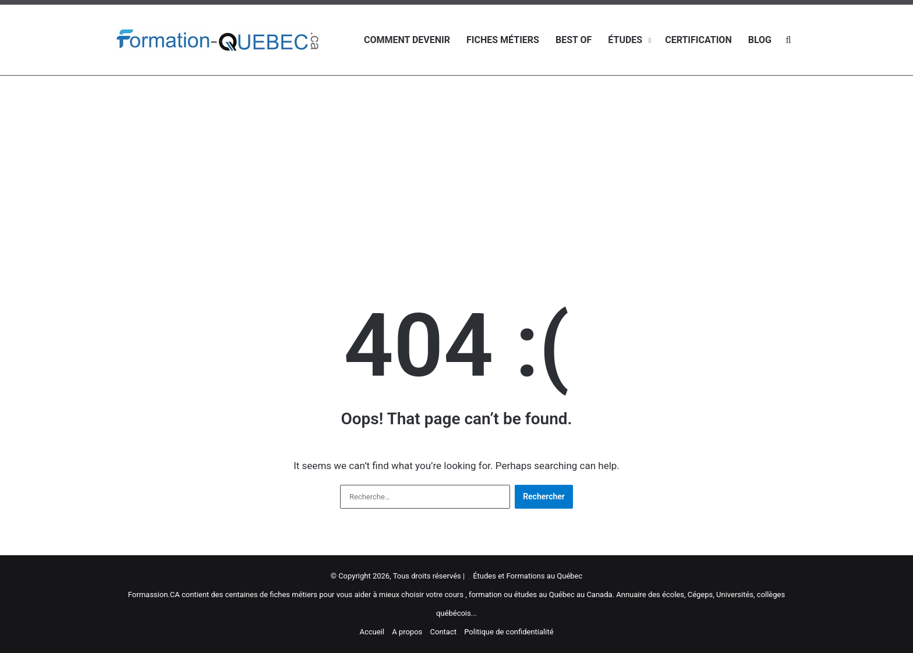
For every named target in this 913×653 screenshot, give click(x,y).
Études (625, 39)
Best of (573, 39)
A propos (407, 631)
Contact (443, 631)
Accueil (371, 631)
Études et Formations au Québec (527, 576)
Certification (698, 39)
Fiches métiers (502, 39)
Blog (760, 39)
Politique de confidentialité (508, 631)
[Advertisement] (456, 168)
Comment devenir (407, 39)
